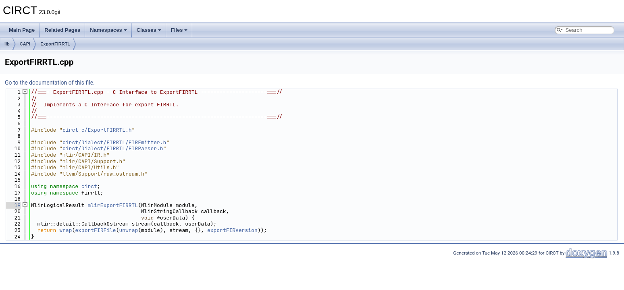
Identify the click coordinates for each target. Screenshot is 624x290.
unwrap (128, 230)
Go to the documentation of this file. (50, 82)
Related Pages (62, 30)
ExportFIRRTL (55, 43)
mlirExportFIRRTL (112, 205)
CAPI (25, 43)
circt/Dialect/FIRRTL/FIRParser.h (112, 148)
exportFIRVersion (232, 230)
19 (13, 205)
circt (89, 186)
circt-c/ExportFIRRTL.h (97, 129)
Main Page (22, 30)
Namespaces (108, 30)
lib (7, 43)
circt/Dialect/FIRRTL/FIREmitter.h (114, 142)
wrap (65, 230)
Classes (149, 30)
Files (179, 30)
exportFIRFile (95, 230)
